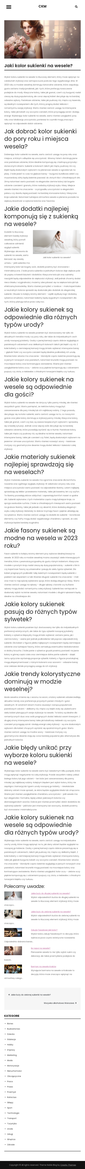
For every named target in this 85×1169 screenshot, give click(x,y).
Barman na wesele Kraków (43, 966)
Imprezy (11, 1050)
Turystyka (12, 1123)
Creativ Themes (68, 1165)
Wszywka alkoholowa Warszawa (59, 1003)
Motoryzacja (13, 1065)
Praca (10, 1081)
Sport (9, 1107)
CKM (42, 6)
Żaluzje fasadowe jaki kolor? (44, 930)
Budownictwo (13, 1028)
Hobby (10, 1044)
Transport (12, 1118)
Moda (10, 1060)
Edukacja (11, 1039)
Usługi (10, 1134)
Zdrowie (11, 1144)
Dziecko (11, 1034)
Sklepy (10, 1102)
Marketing (12, 1055)
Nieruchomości (14, 1071)
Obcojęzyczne (14, 1076)
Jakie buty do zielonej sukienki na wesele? (51, 911)
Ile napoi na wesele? (40, 948)
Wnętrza (11, 1139)
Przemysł (11, 1092)
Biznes (10, 1023)
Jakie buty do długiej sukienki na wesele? (50, 893)
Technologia (13, 1113)
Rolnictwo (11, 1097)
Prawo (10, 1086)
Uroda (10, 1128)
